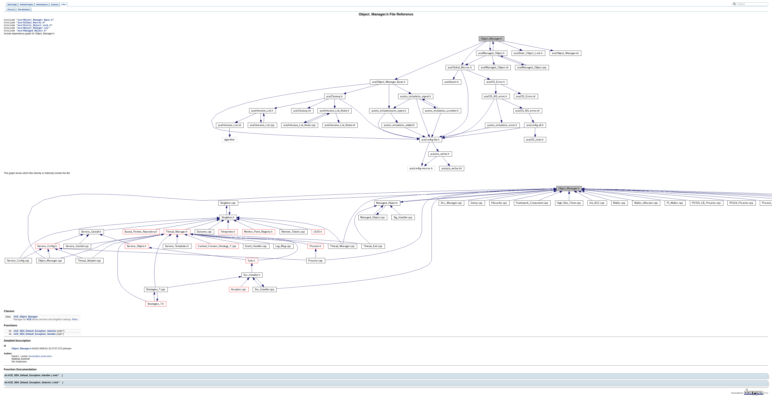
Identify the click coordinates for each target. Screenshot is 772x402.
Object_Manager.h (21, 351)
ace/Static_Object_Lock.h (34, 27)
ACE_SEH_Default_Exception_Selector (35, 334)
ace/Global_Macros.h (31, 23)
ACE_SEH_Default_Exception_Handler (35, 337)
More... (75, 322)
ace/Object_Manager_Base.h (35, 20)
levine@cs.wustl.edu (40, 359)
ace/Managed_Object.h (32, 33)
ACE (29, 322)
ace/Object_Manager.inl (33, 30)
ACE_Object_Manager (26, 319)
